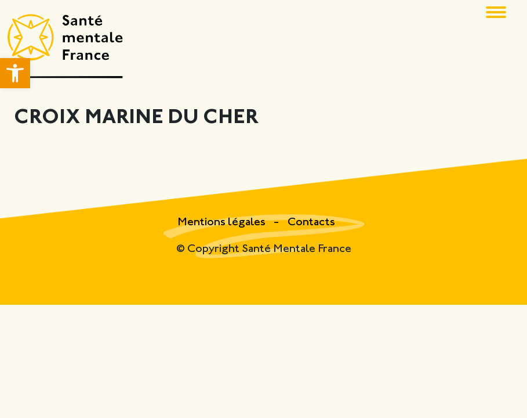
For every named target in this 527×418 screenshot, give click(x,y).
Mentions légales (222, 223)
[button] (15, 73)
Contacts (311, 223)
